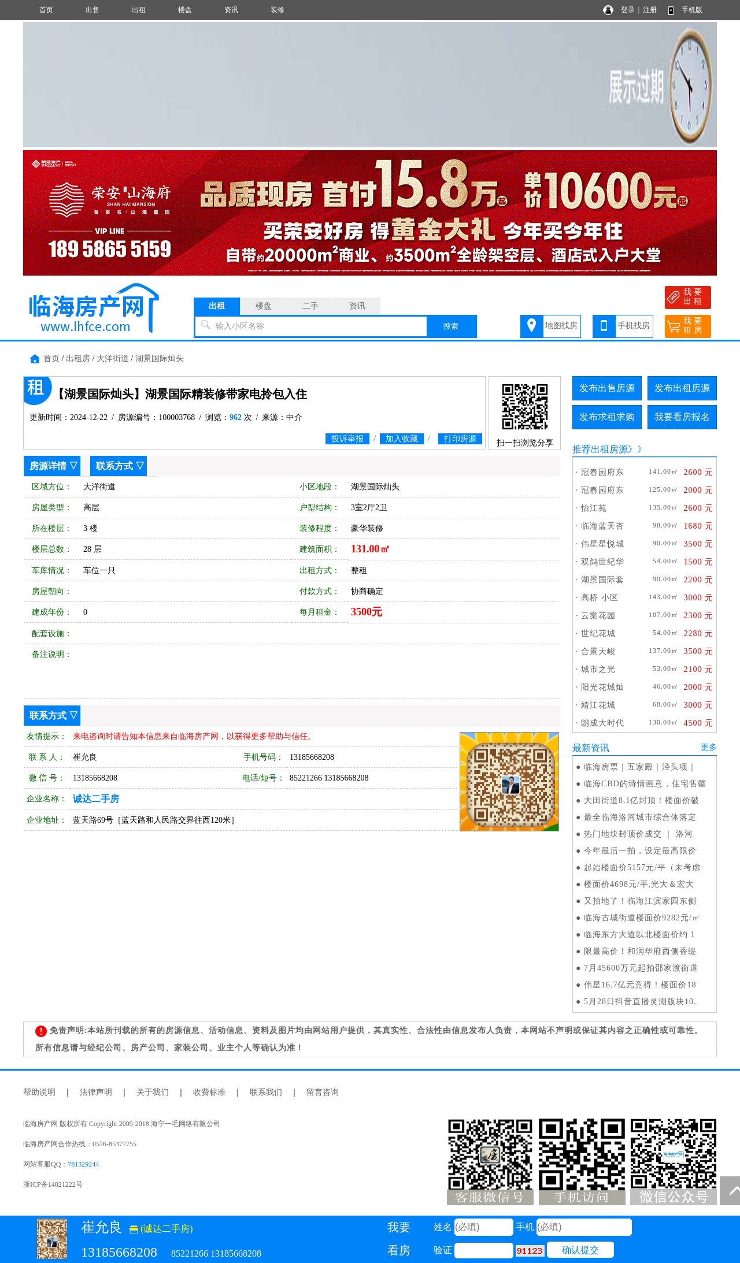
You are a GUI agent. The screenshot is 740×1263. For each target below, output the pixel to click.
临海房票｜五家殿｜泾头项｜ (640, 767)
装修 (277, 10)
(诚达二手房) (161, 1229)
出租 (139, 10)
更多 (709, 747)
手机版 (692, 10)
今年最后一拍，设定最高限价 (640, 850)
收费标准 (209, 1092)
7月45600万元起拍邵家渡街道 (641, 968)
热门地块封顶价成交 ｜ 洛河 (638, 834)
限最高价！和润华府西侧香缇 (640, 951)
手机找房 (633, 325)
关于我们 (152, 1092)
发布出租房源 (682, 388)
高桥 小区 (600, 597)
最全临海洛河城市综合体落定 (640, 817)
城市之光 (598, 669)
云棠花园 (598, 615)
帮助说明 (39, 1092)
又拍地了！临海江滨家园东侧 (640, 901)
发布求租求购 (607, 417)
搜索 (450, 326)
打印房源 (460, 438)
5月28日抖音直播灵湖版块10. (640, 1001)
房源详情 (47, 466)
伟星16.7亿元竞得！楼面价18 (640, 984)
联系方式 (114, 466)
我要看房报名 (682, 417)
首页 (46, 10)
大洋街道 (113, 358)
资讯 (231, 10)
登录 (628, 10)
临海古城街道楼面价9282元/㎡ (642, 917)
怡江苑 (594, 508)
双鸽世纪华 (602, 562)
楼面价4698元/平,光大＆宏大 (639, 884)
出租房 (78, 358)
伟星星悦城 (602, 544)
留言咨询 (322, 1092)
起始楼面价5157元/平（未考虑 (642, 867)
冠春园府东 (602, 472)
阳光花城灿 (602, 687)
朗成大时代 (602, 723)
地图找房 (561, 325)
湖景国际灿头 (159, 358)
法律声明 (96, 1092)
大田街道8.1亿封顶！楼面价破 (642, 800)
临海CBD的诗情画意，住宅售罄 (645, 783)
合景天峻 (598, 651)
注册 (650, 10)
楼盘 (185, 10)
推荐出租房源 (600, 449)
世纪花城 (598, 633)
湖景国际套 (602, 579)
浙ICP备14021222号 (53, 1184)
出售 (92, 10)
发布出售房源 (607, 388)
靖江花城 (598, 705)
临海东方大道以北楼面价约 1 (639, 934)
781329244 (83, 1164)
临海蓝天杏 (602, 526)
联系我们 (266, 1092)
